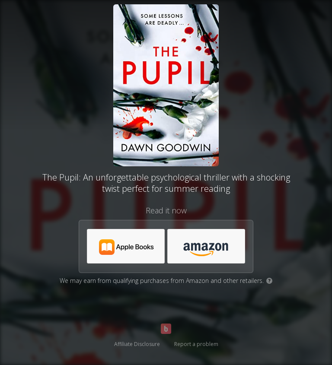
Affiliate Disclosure (137, 344)
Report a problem (196, 344)
